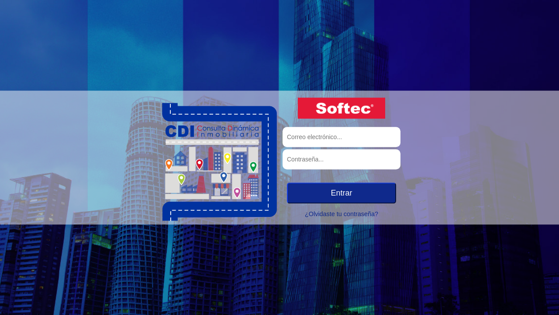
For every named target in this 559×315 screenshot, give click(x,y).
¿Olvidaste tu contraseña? (341, 213)
